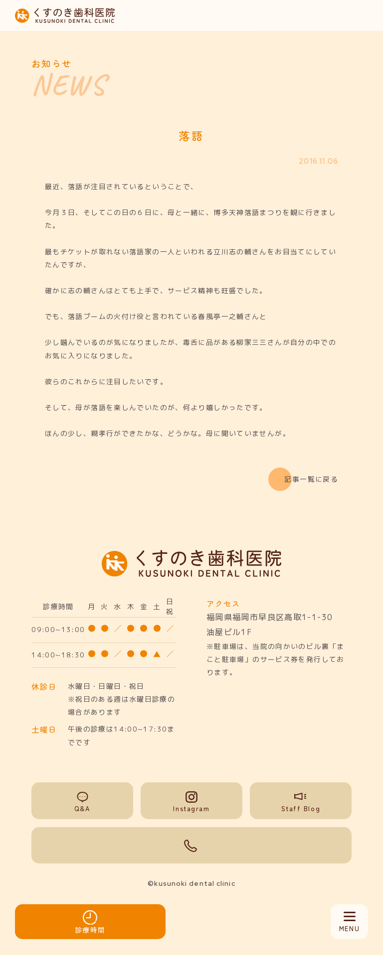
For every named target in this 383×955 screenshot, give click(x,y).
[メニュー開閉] (349, 921)
